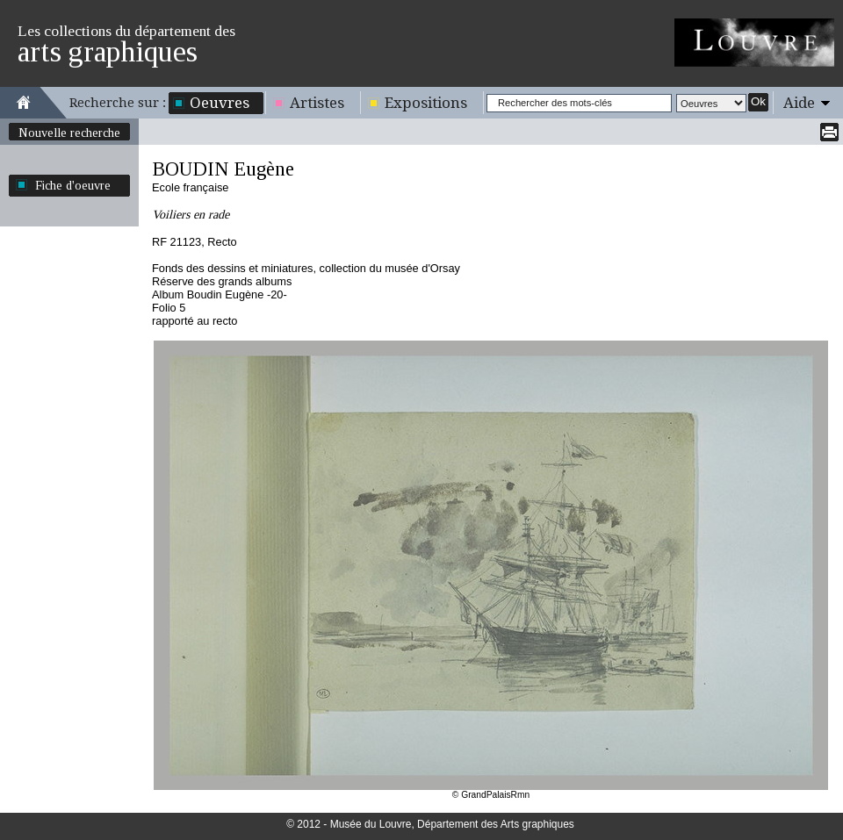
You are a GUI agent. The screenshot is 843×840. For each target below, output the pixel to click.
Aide (799, 102)
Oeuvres (219, 102)
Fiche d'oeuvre (73, 185)
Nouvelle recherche (69, 133)
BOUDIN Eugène (223, 169)
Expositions (426, 102)
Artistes (317, 102)
